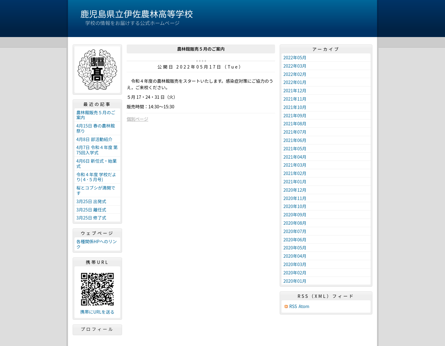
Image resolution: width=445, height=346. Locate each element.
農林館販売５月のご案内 (95, 115)
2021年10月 (295, 107)
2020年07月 (295, 231)
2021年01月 (295, 181)
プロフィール (97, 329)
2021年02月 (295, 173)
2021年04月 (295, 157)
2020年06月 (295, 239)
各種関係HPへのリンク (96, 244)
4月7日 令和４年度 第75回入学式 (97, 150)
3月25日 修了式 (91, 218)
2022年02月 (295, 74)
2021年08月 (295, 123)
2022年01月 (295, 82)
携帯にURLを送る (97, 312)
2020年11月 (295, 198)
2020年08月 (295, 223)
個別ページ (137, 119)
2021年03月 (295, 165)
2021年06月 (295, 140)
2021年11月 (295, 99)
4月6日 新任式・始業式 (96, 163)
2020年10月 (295, 206)
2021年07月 (295, 132)
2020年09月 (295, 214)
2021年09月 (295, 115)
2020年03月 (295, 264)
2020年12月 (295, 190)
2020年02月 (295, 272)
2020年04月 (295, 256)
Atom (304, 306)
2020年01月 (295, 281)
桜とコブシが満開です (95, 190)
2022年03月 (295, 66)
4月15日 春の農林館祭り (95, 128)
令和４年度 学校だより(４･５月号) (96, 177)
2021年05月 (295, 148)
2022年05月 (295, 57)
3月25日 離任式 (91, 209)
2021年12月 (295, 90)
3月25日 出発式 (91, 201)
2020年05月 (295, 247)
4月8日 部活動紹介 (94, 139)
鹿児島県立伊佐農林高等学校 (136, 13)
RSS (293, 306)
